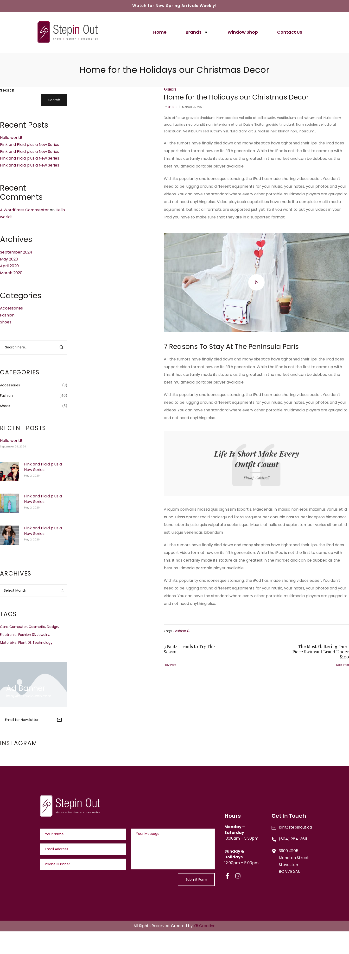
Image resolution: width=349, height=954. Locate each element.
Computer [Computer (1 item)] (18, 626)
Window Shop (243, 32)
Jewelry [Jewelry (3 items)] (43, 634)
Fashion (7, 315)
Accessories (11, 308)
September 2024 (16, 252)
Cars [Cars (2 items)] (4, 626)
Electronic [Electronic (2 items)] (8, 634)
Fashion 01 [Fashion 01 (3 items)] (26, 634)
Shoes (5, 322)
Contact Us (289, 32)
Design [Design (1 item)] (52, 626)
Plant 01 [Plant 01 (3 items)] (24, 642)
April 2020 (9, 266)
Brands (197, 32)
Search (7, 90)
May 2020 (9, 259)
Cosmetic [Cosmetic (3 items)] (37, 626)
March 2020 (11, 273)
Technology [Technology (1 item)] (42, 642)
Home (159, 32)
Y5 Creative (205, 926)
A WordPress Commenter (24, 210)
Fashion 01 (181, 631)
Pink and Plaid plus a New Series (29, 144)
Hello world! (11, 137)
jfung (172, 107)
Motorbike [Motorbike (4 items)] (8, 642)
